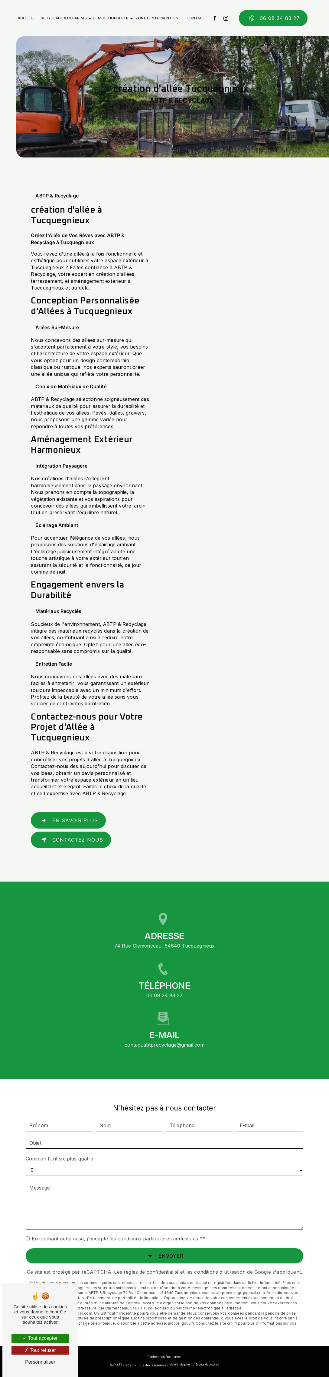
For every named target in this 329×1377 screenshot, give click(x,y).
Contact (196, 18)
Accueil (26, 18)
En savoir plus (68, 820)
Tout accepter (40, 1338)
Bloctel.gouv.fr (181, 1312)
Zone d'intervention (156, 18)
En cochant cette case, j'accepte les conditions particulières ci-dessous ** (118, 1227)
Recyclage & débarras (64, 18)
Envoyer (171, 1244)
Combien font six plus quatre (59, 1147)
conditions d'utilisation (220, 1260)
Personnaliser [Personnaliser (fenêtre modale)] (40, 1362)
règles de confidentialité (151, 1260)
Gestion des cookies (207, 1364)
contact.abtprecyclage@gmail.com (165, 1034)
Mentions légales (179, 1364)
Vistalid (117, 1364)
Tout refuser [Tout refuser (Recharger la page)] (40, 1350)
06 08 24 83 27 (273, 18)
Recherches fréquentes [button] (164, 1357)
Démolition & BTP (111, 18)
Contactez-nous (71, 840)
